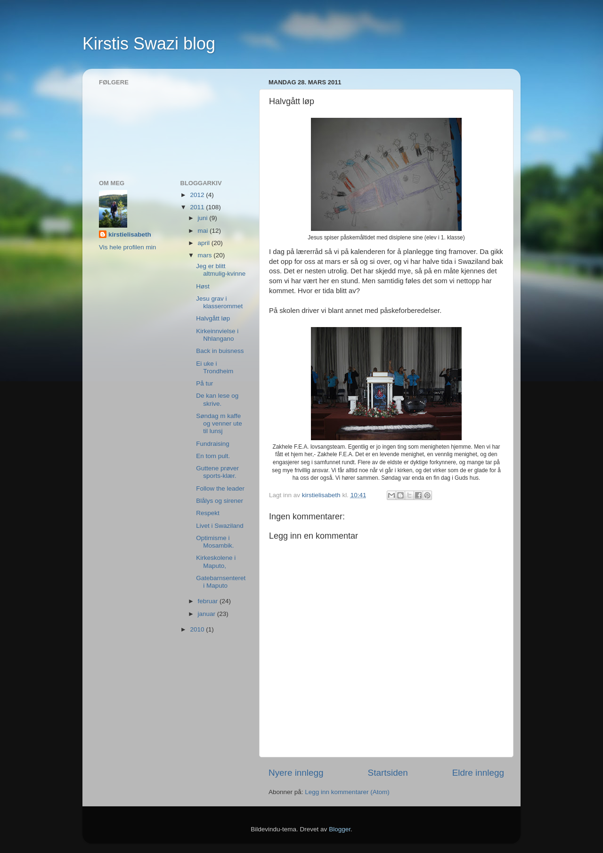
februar (209, 601)
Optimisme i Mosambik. (215, 541)
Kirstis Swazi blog (148, 43)
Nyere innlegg (296, 773)
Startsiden (388, 773)
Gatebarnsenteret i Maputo (220, 581)
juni (204, 217)
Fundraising (212, 443)
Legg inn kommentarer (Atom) (347, 792)
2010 (198, 629)
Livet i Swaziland (220, 525)
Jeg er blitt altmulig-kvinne (220, 269)
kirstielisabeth (129, 234)
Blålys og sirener (219, 500)
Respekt (208, 513)
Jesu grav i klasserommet (219, 302)
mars (206, 255)
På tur (204, 383)
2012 (198, 194)
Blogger (339, 829)
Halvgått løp (213, 318)
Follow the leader (220, 488)
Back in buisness (220, 350)
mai (204, 230)
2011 (198, 207)
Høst (203, 286)
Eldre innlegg (478, 773)
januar (207, 613)
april (205, 242)
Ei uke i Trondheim (214, 367)
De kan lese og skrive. (217, 399)
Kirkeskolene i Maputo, (216, 561)
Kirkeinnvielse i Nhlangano (217, 335)
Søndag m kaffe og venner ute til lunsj (219, 423)
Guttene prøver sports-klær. (217, 472)
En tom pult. (213, 455)
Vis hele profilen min (127, 247)
